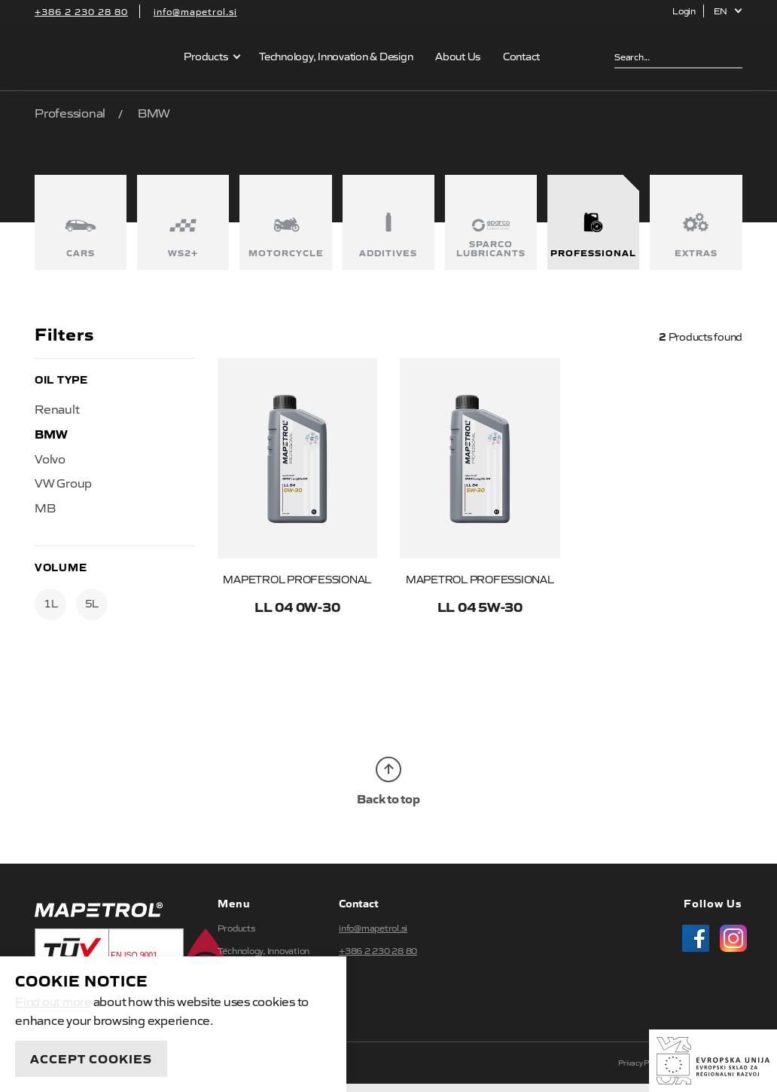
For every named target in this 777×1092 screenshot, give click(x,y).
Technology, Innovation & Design (336, 56)
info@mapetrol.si (195, 11)
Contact (522, 56)
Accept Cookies (91, 1058)
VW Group (63, 482)
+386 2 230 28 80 (81, 11)
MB (45, 507)
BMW (51, 433)
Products (206, 56)
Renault (57, 408)
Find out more (54, 1001)
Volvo (50, 458)
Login (684, 11)
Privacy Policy (640, 1070)
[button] (728, 11)
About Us (458, 56)
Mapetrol (100, 56)
